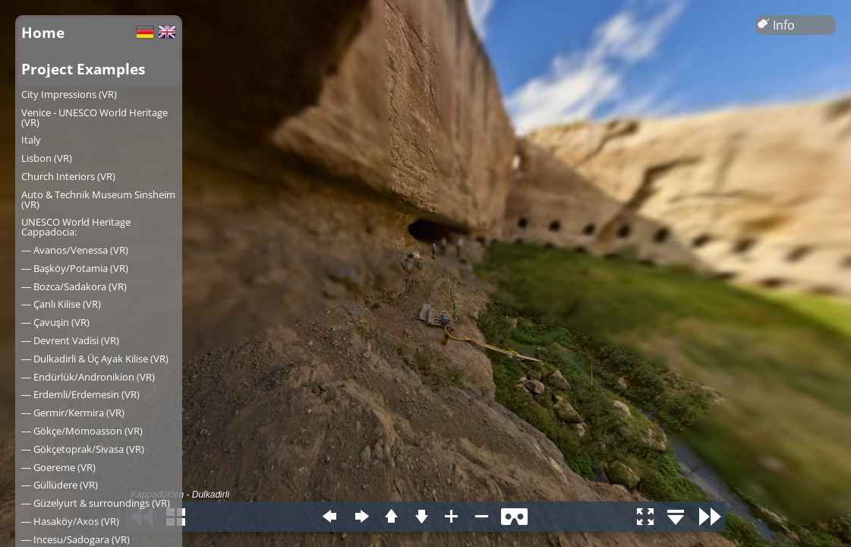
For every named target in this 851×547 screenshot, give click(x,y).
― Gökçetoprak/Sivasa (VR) (82, 449)
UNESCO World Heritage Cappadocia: (76, 227)
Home (43, 32)
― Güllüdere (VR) (59, 485)
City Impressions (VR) (69, 94)
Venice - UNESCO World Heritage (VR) (94, 117)
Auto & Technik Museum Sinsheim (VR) (98, 199)
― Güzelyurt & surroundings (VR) (95, 503)
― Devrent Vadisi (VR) (70, 340)
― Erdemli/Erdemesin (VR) (80, 394)
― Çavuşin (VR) (55, 322)
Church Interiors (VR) (68, 176)
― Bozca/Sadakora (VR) (74, 286)
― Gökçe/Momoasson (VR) (82, 431)
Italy (31, 140)
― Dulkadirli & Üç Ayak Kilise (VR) (95, 358)
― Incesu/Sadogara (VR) (75, 539)
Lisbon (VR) (46, 158)
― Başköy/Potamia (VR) (74, 268)
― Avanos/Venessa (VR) (74, 250)
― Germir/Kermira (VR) (72, 412)
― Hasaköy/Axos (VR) (70, 521)
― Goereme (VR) (58, 467)
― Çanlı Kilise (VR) (61, 304)
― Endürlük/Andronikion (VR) (88, 377)
